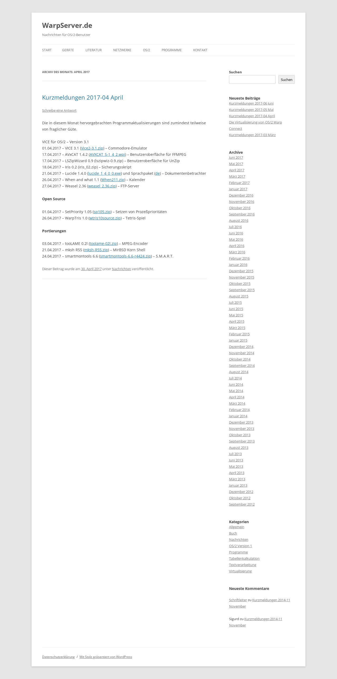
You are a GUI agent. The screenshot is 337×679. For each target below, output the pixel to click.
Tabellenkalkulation (244, 558)
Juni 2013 (236, 460)
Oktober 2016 (239, 207)
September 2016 (242, 214)
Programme (172, 50)
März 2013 (237, 479)
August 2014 (238, 371)
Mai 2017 (236, 163)
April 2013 (236, 472)
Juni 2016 (236, 233)
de (157, 173)
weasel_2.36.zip (102, 185)
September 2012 (242, 504)
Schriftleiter (238, 600)
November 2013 (241, 428)
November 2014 (241, 353)
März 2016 (237, 252)
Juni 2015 (236, 308)
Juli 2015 (235, 302)
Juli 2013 (235, 453)
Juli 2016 (235, 226)
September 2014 (242, 365)
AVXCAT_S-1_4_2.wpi (107, 154)
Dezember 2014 (241, 346)
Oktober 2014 (239, 359)
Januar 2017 (238, 189)
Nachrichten (121, 268)
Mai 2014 (236, 390)
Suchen (235, 72)
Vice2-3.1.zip (92, 148)
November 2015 (241, 277)
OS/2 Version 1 (240, 545)
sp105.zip (102, 211)
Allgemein (236, 526)
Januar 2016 (238, 264)
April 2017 (236, 170)
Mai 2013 (236, 466)
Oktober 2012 (239, 498)
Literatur (94, 50)
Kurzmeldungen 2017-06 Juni (251, 103)
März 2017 (237, 176)
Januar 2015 (238, 340)
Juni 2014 (236, 384)
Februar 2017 (239, 182)
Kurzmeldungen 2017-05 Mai (251, 109)
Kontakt (200, 50)
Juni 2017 (236, 157)
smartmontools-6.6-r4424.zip (125, 256)
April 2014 (236, 397)
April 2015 (236, 321)
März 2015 (237, 327)
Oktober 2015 (239, 283)
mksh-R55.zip (96, 249)
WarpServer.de (67, 25)
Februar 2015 (239, 334)
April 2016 (236, 245)
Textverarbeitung (242, 564)
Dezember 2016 (241, 195)
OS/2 (146, 50)
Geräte (68, 50)
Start (47, 50)
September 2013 (242, 441)
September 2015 (242, 289)
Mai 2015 (236, 315)
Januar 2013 (238, 485)
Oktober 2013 (239, 435)
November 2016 (241, 201)
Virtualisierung (240, 571)
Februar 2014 (239, 409)
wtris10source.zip (105, 217)
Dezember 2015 (241, 271)
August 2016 (238, 220)
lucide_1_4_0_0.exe (104, 173)
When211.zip (112, 179)
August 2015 (238, 296)
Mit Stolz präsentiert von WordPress (106, 657)
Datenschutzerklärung (58, 657)
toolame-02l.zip (103, 243)
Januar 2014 (238, 416)
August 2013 (238, 447)
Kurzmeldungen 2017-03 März (252, 134)
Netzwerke (122, 50)
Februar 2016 (239, 258)
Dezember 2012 (241, 491)
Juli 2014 (235, 378)
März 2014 (237, 403)
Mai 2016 (236, 239)
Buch (233, 533)
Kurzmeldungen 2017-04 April (82, 97)
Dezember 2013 (241, 422)
